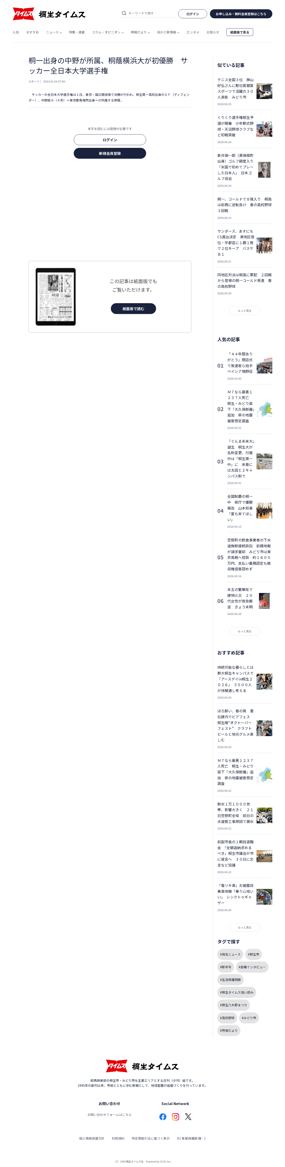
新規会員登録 (110, 153)
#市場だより (229, 1030)
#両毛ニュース (230, 954)
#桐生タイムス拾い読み (237, 992)
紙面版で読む (133, 308)
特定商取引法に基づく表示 (151, 1138)
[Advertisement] (109, 211)
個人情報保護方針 (91, 1138)
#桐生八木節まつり (233, 1005)
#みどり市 (249, 1018)
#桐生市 (253, 954)
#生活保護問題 (230, 979)
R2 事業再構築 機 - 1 (191, 1138)
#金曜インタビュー (252, 967)
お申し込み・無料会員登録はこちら (241, 14)
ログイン (110, 139)
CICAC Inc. (165, 1161)
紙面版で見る (239, 32)
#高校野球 (227, 1018)
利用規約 (118, 1138)
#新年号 (225, 967)
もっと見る (245, 310)
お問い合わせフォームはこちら (109, 1114)
